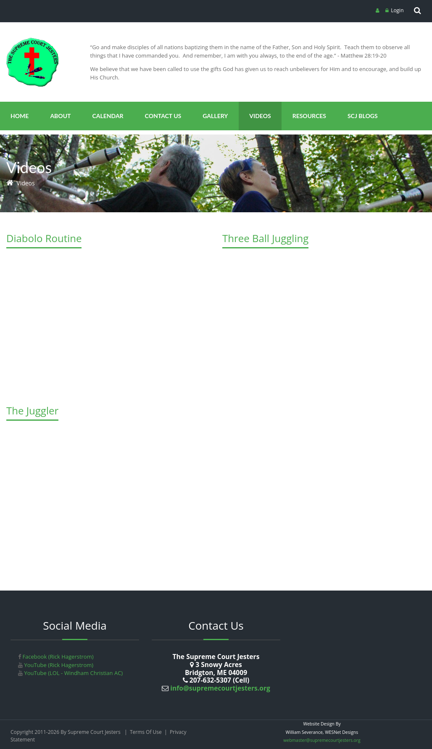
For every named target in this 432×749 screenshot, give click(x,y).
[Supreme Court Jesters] (32, 40)
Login (397, 10)
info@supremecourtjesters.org (219, 688)
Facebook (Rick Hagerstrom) (57, 656)
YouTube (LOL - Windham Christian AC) (73, 673)
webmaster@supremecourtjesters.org (321, 740)
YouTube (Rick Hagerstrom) (58, 665)
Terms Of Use (146, 732)
